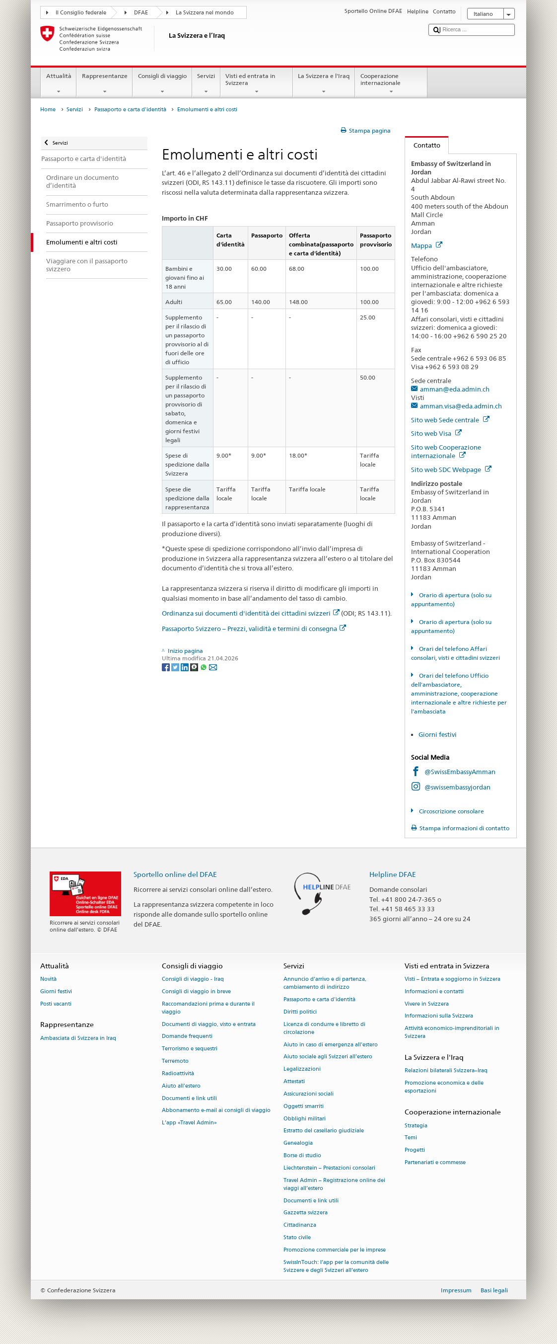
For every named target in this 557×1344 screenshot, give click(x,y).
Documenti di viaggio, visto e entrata (209, 1024)
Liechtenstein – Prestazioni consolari (329, 1168)
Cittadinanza (299, 1225)
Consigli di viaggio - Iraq (193, 979)
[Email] (213, 666)
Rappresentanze (104, 84)
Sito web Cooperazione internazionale (446, 451)
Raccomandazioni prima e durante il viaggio (208, 1008)
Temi (411, 1138)
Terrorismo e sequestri (189, 1049)
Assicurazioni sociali (308, 1094)
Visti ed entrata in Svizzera (256, 84)
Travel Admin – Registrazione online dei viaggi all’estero (334, 1184)
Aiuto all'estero (181, 1086)
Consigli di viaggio (162, 84)
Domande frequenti (187, 1036)
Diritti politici (300, 1012)
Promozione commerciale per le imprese (334, 1250)
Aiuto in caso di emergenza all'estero (330, 1044)
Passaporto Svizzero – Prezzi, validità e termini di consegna (254, 628)
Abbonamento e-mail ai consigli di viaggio (216, 1110)
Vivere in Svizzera (427, 1004)
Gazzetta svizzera (305, 1213)
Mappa (426, 245)
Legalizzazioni (302, 1069)
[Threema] (195, 666)
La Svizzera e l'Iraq (323, 84)
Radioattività (178, 1073)
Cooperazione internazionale (391, 84)
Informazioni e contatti (434, 991)
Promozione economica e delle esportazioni (444, 1087)
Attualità (58, 84)
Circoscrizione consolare (451, 811)
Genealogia (298, 1143)
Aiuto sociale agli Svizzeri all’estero (327, 1057)
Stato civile (297, 1237)
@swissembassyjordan (457, 787)
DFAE (141, 12)
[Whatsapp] (204, 666)
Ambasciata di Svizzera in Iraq (78, 1038)
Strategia (416, 1125)
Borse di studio (302, 1155)
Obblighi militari (304, 1118)
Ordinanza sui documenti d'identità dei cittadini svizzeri (251, 613)
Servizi (206, 84)
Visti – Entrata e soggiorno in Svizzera (452, 979)
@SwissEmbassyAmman (459, 772)
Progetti (415, 1150)
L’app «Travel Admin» (189, 1123)
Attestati (294, 1081)
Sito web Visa (436, 433)
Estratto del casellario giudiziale (323, 1131)
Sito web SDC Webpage (451, 470)
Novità (48, 979)
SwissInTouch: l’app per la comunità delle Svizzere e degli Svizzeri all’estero (336, 1266)
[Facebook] (166, 666)
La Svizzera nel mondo (205, 12)
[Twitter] (176, 666)
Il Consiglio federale (81, 12)
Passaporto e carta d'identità (130, 109)
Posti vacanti (55, 1004)
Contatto (422, 145)
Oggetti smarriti (303, 1106)
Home (48, 109)
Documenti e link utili (189, 1098)
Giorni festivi (437, 734)
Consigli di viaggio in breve (196, 991)
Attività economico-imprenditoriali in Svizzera (452, 1033)
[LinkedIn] (185, 666)
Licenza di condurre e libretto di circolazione (324, 1028)
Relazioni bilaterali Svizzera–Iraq (446, 1071)
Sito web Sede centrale (450, 420)
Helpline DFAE (392, 874)
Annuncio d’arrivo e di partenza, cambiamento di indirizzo (324, 983)
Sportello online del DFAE (175, 874)
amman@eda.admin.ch (454, 389)
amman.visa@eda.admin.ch (461, 406)
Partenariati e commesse (435, 1162)
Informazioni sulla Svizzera (439, 1016)
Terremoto (175, 1061)
